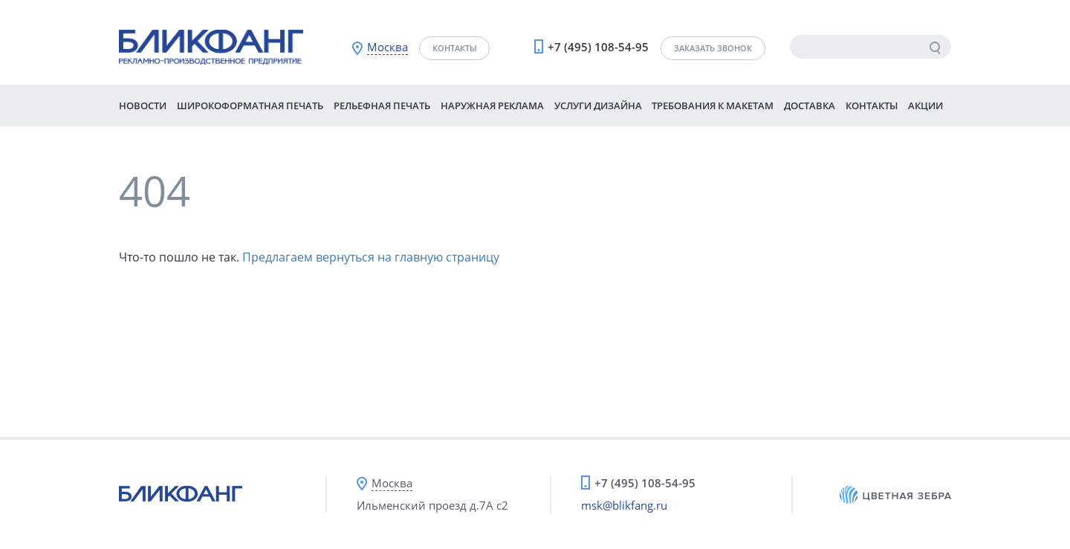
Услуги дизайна (598, 105)
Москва (387, 46)
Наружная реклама (492, 105)
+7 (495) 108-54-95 (598, 46)
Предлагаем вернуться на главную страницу (370, 257)
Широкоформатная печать (250, 105)
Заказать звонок (713, 47)
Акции (925, 105)
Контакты (454, 47)
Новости (142, 105)
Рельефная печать (382, 105)
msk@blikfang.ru (624, 505)
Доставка (809, 105)
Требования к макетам (713, 105)
